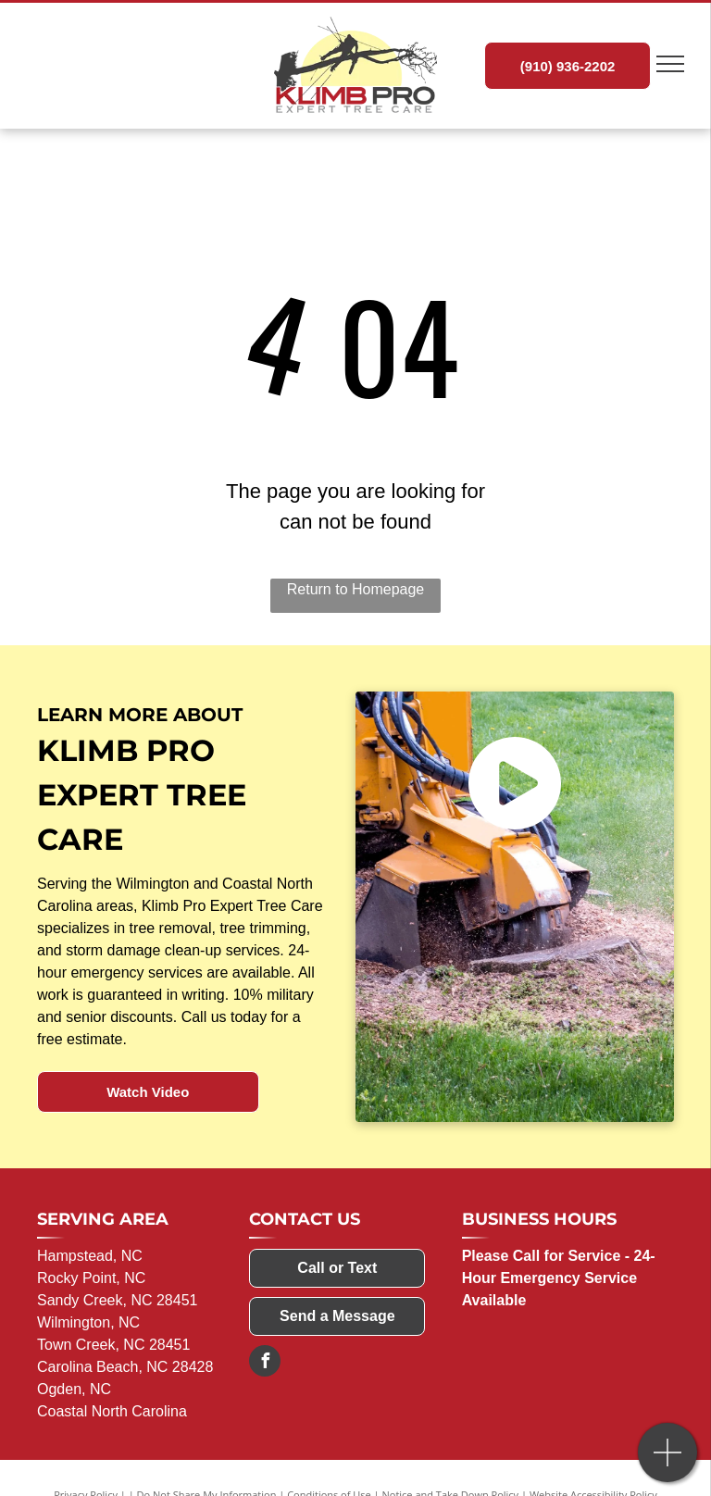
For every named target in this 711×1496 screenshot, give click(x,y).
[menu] (670, 64)
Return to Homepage (356, 589)
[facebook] (265, 1363)
